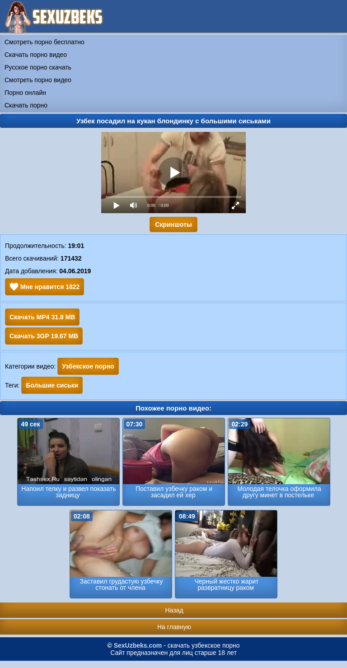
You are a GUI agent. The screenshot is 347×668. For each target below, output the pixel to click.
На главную (174, 627)
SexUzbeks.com (138, 645)
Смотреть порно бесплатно (44, 42)
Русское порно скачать (38, 67)
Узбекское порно (88, 366)
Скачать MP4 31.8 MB (42, 317)
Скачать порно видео (36, 54)
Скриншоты (173, 224)
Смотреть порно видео (38, 80)
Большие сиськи (52, 385)
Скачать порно (26, 105)
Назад (174, 610)
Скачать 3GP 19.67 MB (43, 336)
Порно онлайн (25, 92)
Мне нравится (44, 286)
